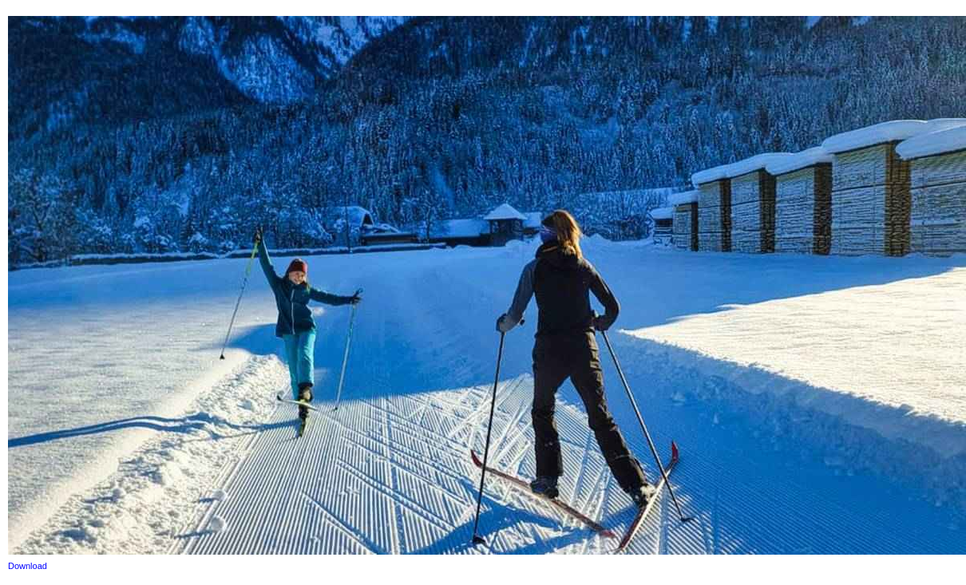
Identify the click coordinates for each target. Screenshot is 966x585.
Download (27, 566)
